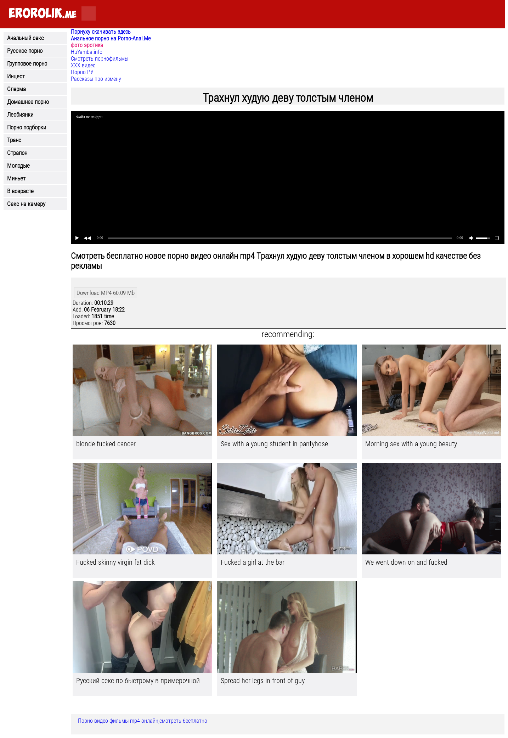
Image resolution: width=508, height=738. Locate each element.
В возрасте (20, 191)
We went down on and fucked (406, 562)
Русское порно (25, 50)
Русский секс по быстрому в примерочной (138, 680)
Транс (14, 140)
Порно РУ (82, 72)
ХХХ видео (83, 65)
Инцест (16, 76)
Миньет (16, 178)
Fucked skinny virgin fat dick (115, 562)
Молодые (18, 165)
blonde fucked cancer (106, 444)
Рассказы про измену (96, 79)
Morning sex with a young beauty (411, 444)
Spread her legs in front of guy (263, 680)
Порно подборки (26, 127)
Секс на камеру (26, 203)
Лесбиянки (20, 114)
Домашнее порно (28, 101)
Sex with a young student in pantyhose (274, 444)
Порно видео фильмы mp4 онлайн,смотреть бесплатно (142, 720)
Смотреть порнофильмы (99, 58)
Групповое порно (27, 63)
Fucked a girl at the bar (252, 562)
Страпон (17, 152)
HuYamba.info (86, 52)
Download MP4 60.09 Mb (106, 292)
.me (43, 13)
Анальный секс (25, 37)
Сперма (16, 89)
